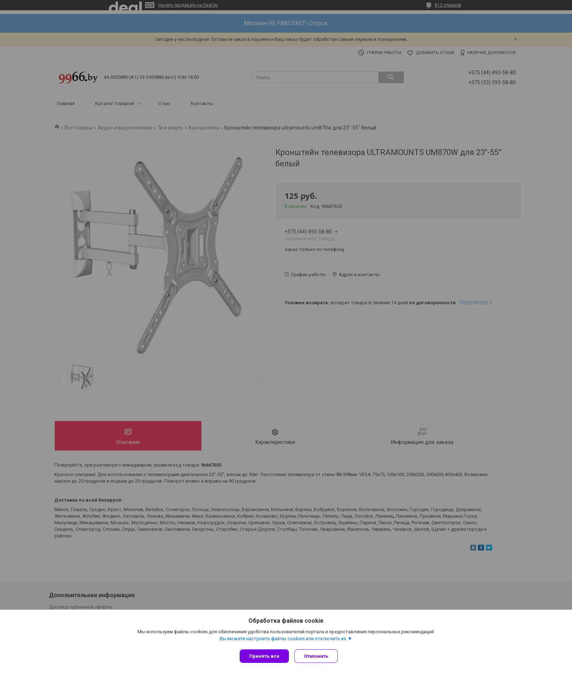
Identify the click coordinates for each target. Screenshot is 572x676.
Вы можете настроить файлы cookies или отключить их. (283, 640)
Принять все (264, 656)
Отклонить (318, 656)
